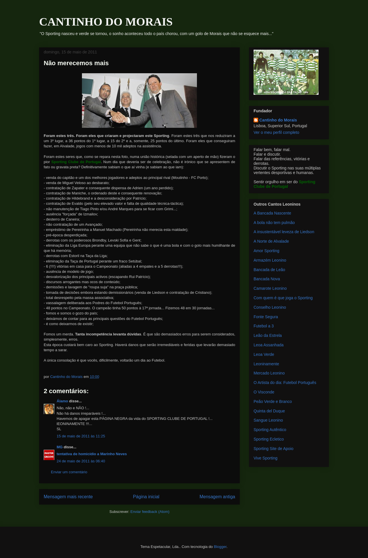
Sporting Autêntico (270, 429)
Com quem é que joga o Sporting (283, 298)
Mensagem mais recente (68, 496)
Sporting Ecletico (269, 439)
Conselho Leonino (270, 307)
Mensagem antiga (217, 496)
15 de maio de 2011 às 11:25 (81, 436)
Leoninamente (266, 364)
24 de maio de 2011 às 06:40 (81, 461)
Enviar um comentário (69, 472)
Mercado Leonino (269, 373)
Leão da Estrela (268, 335)
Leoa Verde (264, 354)
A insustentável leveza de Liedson (284, 231)
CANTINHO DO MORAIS (105, 21)
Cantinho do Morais (278, 120)
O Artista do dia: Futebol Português (285, 382)
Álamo (62, 401)
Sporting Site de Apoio (274, 448)
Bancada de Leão (269, 269)
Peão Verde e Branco (273, 401)
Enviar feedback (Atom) (150, 511)
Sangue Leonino (268, 420)
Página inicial (146, 496)
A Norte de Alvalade (271, 241)
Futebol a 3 (264, 326)
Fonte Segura (266, 316)
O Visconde (264, 392)
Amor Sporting (266, 250)
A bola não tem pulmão (274, 222)
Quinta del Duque (269, 411)
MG (60, 447)
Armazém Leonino (270, 260)
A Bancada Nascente (272, 213)
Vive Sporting (265, 458)
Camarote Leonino (270, 288)
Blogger (220, 547)
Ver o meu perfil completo (276, 132)
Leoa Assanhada (268, 345)
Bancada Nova (267, 279)
